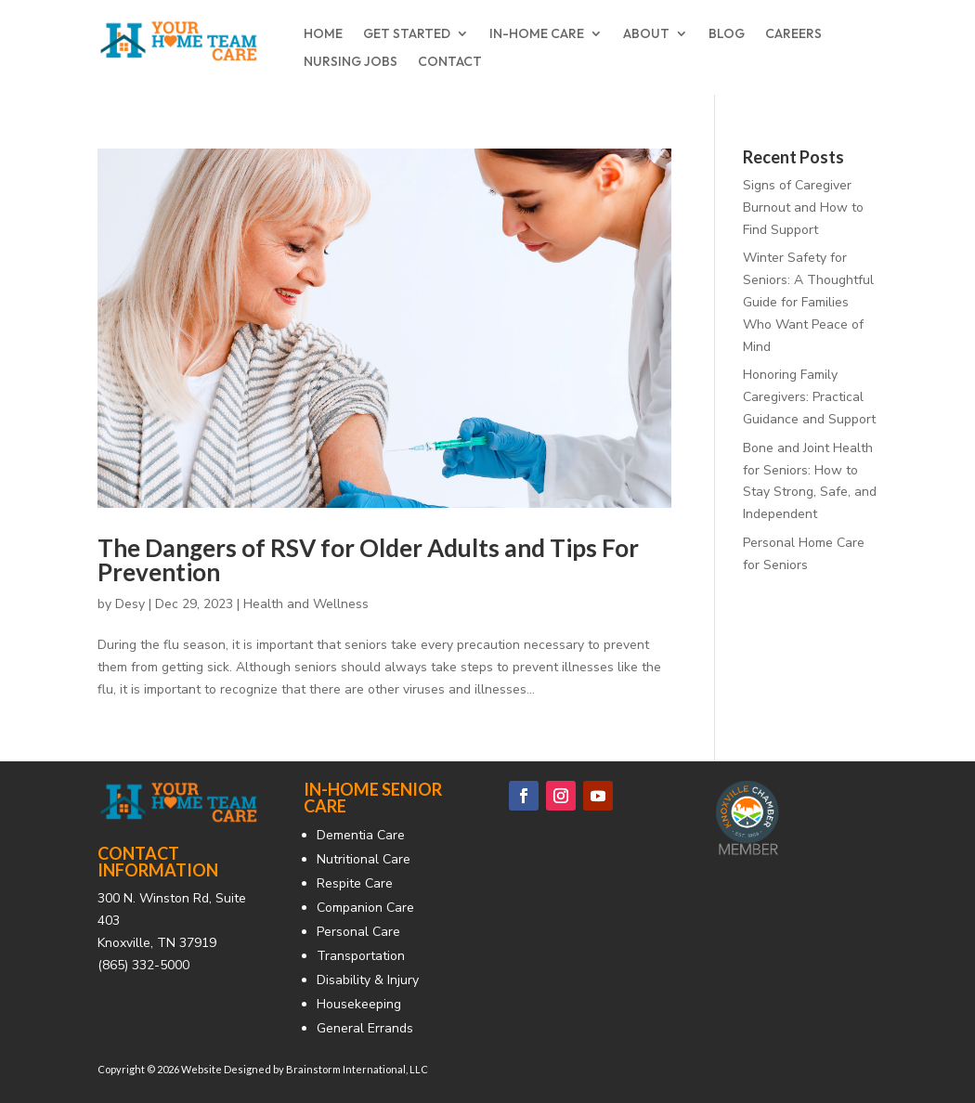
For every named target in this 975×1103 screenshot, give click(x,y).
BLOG (726, 34)
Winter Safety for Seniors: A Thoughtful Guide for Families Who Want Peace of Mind (808, 302)
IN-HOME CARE (536, 34)
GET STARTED (406, 34)
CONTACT (450, 62)
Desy (130, 604)
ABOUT (646, 34)
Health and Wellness (306, 604)
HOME (323, 34)
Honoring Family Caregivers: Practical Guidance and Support (809, 397)
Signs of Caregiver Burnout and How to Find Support (803, 207)
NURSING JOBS (350, 62)
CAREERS (793, 34)
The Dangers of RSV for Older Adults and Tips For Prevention (368, 560)
